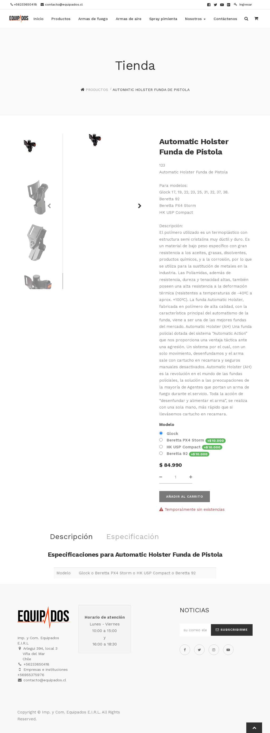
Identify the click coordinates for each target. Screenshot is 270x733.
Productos (97, 90)
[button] (137, 203)
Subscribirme (232, 630)
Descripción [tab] (71, 536)
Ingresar (243, 4)
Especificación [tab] (132, 536)
